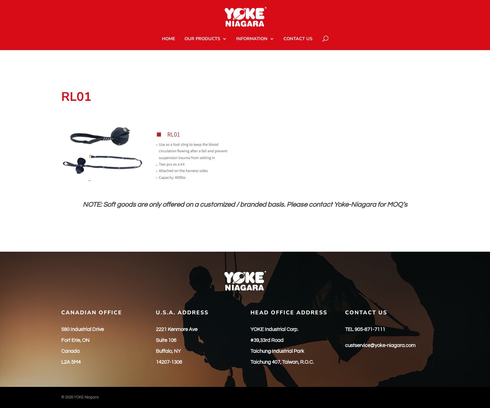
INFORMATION (251, 39)
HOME (168, 39)
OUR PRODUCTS (202, 39)
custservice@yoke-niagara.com (380, 345)
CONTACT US (297, 39)
